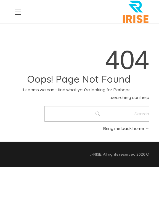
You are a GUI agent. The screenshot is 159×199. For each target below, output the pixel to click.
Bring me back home (126, 128)
